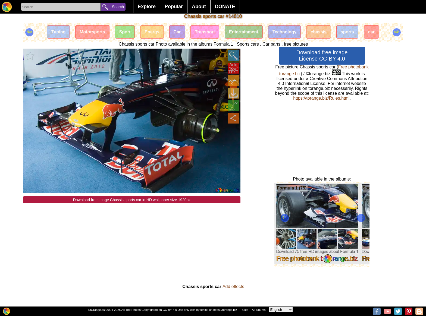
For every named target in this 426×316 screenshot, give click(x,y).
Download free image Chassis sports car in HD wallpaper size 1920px (132, 200)
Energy (152, 32)
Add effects (233, 286)
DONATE (225, 6)
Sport (125, 32)
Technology (284, 32)
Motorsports (92, 32)
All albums (259, 309)
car (371, 32)
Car (177, 32)
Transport (205, 32)
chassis (319, 32)
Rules (244, 309)
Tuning (58, 32)
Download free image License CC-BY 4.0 (322, 55)
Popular (174, 6)
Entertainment (243, 32)
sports (347, 32)
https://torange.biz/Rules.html (321, 98)
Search (118, 7)
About (199, 6)
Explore (147, 6)
